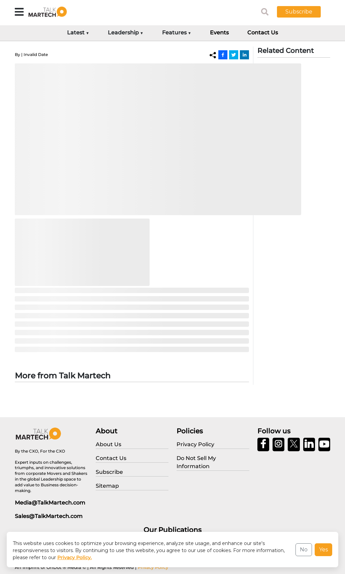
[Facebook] (222, 54)
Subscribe (298, 11)
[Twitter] (233, 54)
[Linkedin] (244, 54)
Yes (323, 549)
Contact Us (262, 32)
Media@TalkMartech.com (50, 502)
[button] (304, 12)
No (304, 549)
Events (219, 32)
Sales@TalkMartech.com (49, 516)
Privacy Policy (153, 567)
